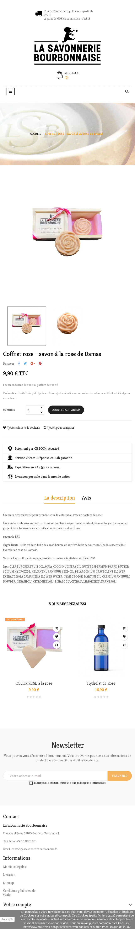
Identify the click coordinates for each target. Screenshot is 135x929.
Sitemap (8, 883)
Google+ (33, 364)
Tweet (25, 364)
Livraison (9, 874)
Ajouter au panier (66, 410)
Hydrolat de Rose (101, 683)
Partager (19, 364)
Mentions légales (14, 867)
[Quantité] (32, 410)
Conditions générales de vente (19, 892)
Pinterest (40, 364)
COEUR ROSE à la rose (34, 683)
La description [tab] (59, 498)
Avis (86, 498)
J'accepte (7, 919)
